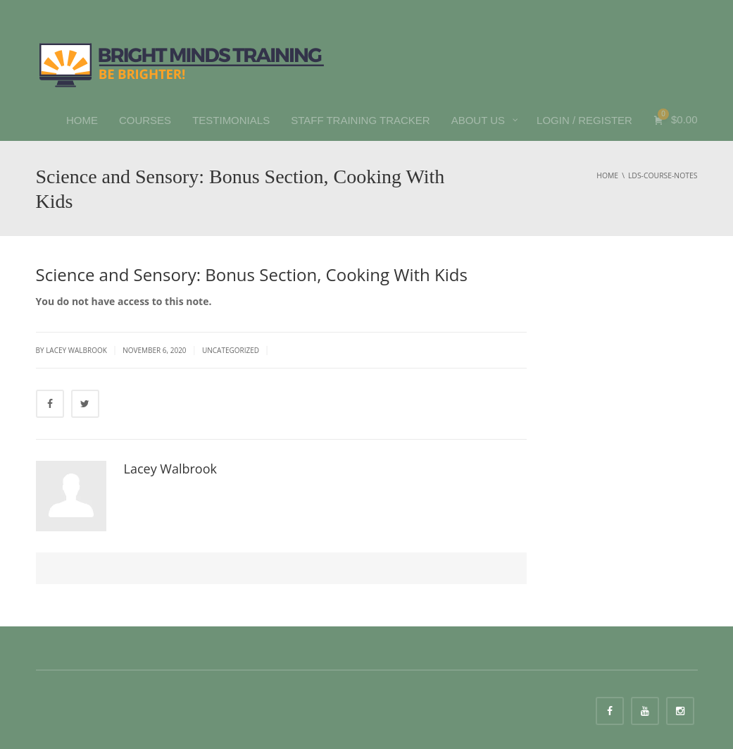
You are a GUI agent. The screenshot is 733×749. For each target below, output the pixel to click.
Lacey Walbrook (170, 468)
